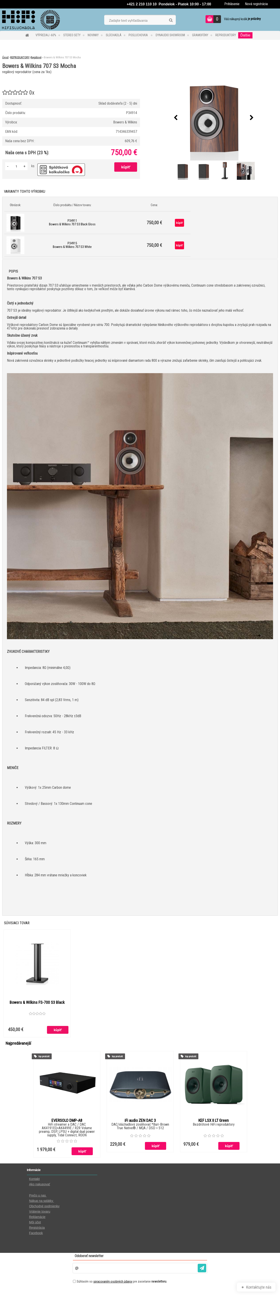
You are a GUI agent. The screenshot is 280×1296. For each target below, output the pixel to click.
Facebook (36, 1233)
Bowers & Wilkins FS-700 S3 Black (37, 1002)
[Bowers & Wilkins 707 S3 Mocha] (214, 118)
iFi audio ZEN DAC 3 (140, 1120)
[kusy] (16, 166)
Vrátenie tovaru (39, 1211)
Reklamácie (37, 1217)
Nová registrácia (256, 4)
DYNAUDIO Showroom (170, 35)
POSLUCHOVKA (138, 35)
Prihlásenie (232, 4)
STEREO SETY (72, 35)
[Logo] (31, 19)
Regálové (36, 57)
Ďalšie (245, 35)
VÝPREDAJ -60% (46, 35)
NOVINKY (93, 35)
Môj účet (35, 1222)
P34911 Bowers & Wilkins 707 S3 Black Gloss (72, 222)
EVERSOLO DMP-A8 (66, 1120)
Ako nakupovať (39, 1184)
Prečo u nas (38, 1195)
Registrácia (37, 1227)
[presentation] (175, 118)
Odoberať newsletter (89, 1256)
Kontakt (34, 1179)
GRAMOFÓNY (200, 35)
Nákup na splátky (41, 1201)
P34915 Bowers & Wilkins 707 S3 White (72, 245)
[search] (171, 20)
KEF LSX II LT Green (213, 1120)
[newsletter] (202, 1268)
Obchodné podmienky (44, 1206)
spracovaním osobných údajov (112, 1281)
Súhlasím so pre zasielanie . (122, 1281)
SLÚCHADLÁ (113, 35)
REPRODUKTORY (225, 35)
